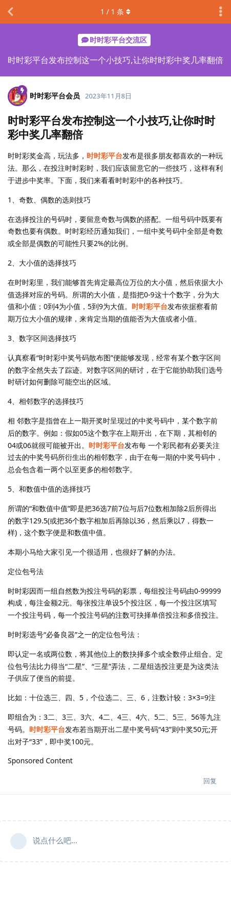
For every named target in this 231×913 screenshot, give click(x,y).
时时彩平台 (104, 155)
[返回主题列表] (10, 12)
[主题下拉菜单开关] (221, 12)
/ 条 (115, 11)
